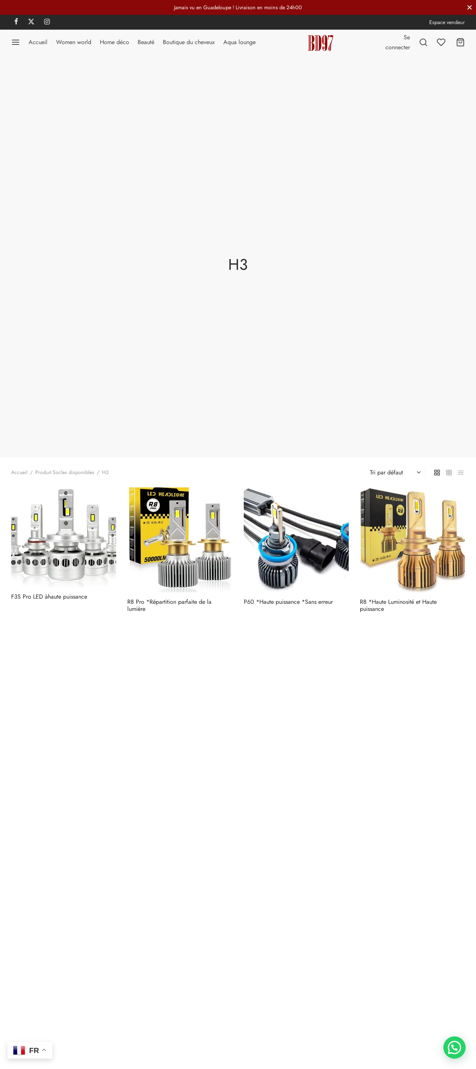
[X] (31, 22)
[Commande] (394, 472)
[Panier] (460, 42)
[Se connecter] (397, 42)
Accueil (38, 42)
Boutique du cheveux (189, 42)
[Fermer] (469, 7)
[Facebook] (16, 22)
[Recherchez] (423, 42)
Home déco (114, 42)
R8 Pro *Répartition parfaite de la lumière (169, 605)
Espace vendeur (447, 22)
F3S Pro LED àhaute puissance (49, 596)
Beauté (146, 42)
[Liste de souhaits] (442, 42)
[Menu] (15, 42)
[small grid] (449, 472)
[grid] (437, 472)
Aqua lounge (239, 42)
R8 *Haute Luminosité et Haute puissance (398, 605)
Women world (73, 42)
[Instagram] (47, 22)
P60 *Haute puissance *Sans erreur (288, 602)
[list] (461, 472)
